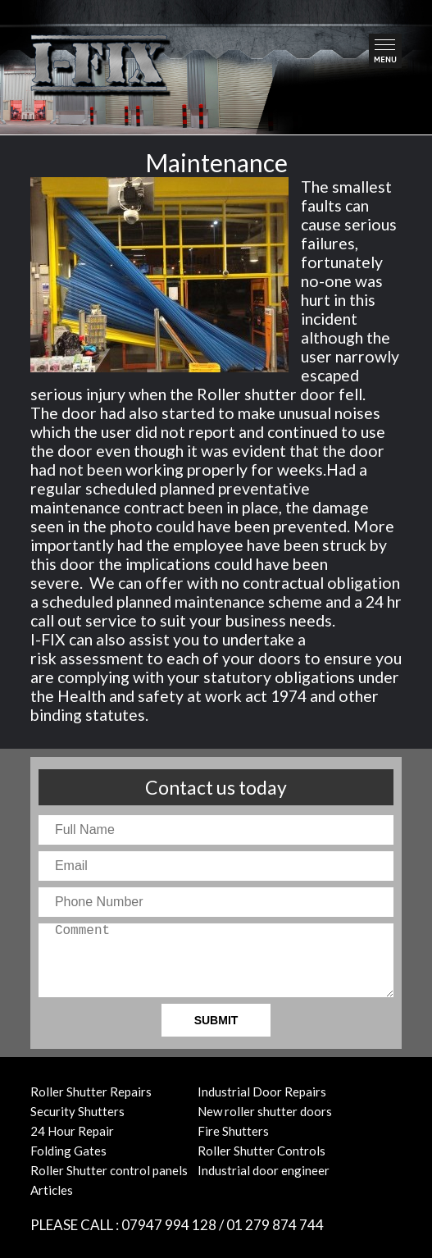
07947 (168, 1224)
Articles (51, 1190)
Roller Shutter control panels (109, 1170)
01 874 (275, 1224)
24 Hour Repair (72, 1131)
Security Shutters (77, 1111)
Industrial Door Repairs (262, 1091)
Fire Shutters (233, 1131)
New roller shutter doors (265, 1111)
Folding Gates (68, 1150)
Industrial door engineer (264, 1170)
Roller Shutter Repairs (91, 1091)
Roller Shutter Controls (261, 1150)
